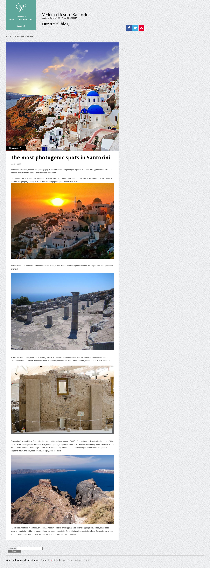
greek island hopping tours (82, 528)
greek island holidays (46, 528)
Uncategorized (14, 148)
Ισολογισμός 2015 (67, 560)
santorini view (33, 534)
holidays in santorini (18, 531)
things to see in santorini (66, 534)
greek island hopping (63, 528)
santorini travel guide (19, 534)
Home (8, 36)
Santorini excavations (104, 531)
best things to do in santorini (26, 528)
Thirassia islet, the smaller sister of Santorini (124, 45)
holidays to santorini (34, 531)
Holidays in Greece (101, 528)
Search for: (12, 548)
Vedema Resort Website (23, 36)
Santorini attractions (73, 531)
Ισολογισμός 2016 (82, 560)
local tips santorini (50, 531)
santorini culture (88, 531)
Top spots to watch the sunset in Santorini (124, 50)
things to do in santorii (47, 534)
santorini (61, 531)
